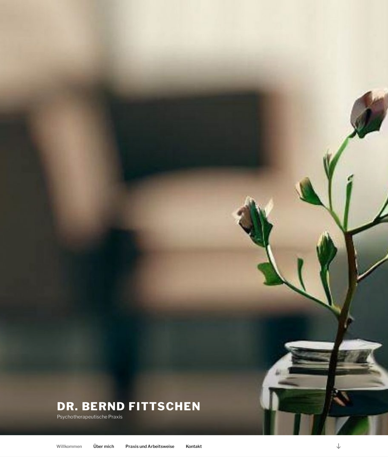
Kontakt (194, 446)
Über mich (103, 446)
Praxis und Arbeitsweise (149, 446)
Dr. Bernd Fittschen (129, 406)
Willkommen (69, 446)
